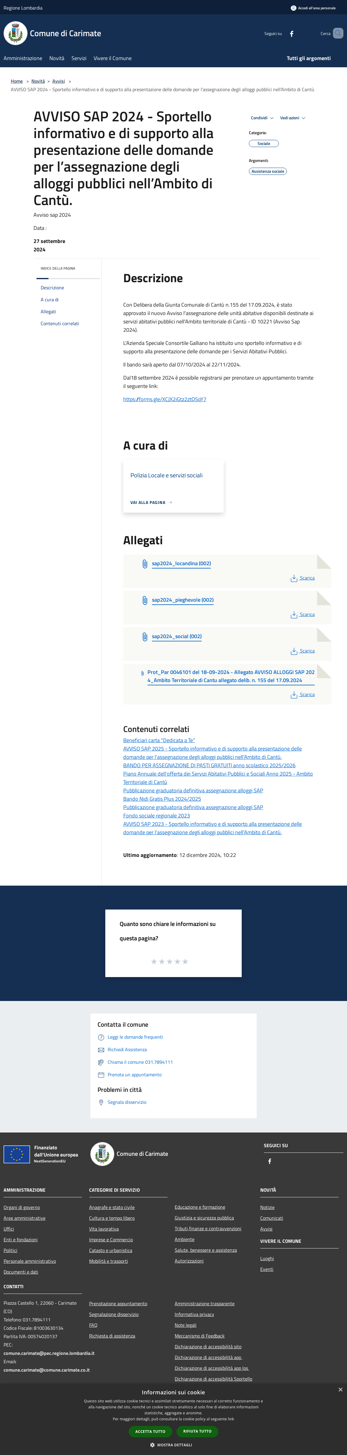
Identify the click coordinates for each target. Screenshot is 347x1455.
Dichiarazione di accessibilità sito (208, 1346)
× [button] (340, 1390)
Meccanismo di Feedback (200, 1335)
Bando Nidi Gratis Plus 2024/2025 (162, 799)
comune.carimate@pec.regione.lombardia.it (49, 1353)
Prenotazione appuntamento (118, 1303)
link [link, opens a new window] (231, 1419)
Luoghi (267, 1258)
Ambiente (184, 1239)
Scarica (302, 577)
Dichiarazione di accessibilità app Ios (212, 1368)
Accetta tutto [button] (150, 1431)
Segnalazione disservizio (114, 1314)
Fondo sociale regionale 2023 (156, 815)
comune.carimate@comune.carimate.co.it (47, 1369)
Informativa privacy (194, 1314)
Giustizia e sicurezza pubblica (204, 1217)
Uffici (9, 1228)
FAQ (93, 1325)
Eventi (266, 1269)
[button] (173, 1445)
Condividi (263, 118)
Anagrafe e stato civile (112, 1207)
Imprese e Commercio (111, 1239)
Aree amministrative (24, 1218)
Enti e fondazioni (21, 1239)
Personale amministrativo (30, 1261)
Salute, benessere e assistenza (206, 1250)
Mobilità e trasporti (108, 1261)
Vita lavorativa (104, 1228)
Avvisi (58, 81)
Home (17, 81)
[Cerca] (336, 33)
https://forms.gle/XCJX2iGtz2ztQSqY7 (164, 399)
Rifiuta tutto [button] (197, 1431)
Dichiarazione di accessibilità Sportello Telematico (213, 1383)
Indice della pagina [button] (58, 268)
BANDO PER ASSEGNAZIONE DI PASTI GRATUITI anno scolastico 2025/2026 (209, 765)
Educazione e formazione (200, 1207)
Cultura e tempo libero (112, 1218)
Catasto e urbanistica (110, 1250)
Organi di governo (22, 1207)
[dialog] (173, 1419)
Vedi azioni (293, 118)
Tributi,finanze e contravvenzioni (208, 1228)
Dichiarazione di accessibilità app (208, 1357)
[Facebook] (283, 33)
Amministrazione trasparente (205, 1303)
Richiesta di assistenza (112, 1335)
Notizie (267, 1207)
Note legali (186, 1325)
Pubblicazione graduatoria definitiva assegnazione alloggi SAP (193, 790)
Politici (10, 1250)
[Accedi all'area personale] (313, 8)
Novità (38, 81)
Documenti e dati (21, 1271)
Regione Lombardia (23, 7)
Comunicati (271, 1218)
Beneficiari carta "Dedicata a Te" (159, 740)
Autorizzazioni (189, 1260)
